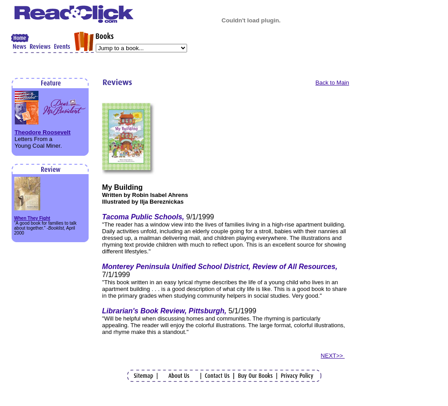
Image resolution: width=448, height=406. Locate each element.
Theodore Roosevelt (43, 132)
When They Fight (32, 218)
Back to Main (332, 82)
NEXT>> (333, 355)
